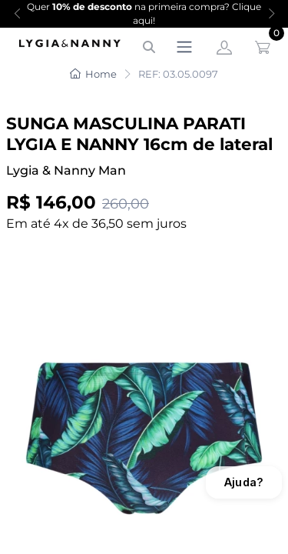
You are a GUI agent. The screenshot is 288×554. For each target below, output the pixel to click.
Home (93, 74)
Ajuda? (243, 482)
